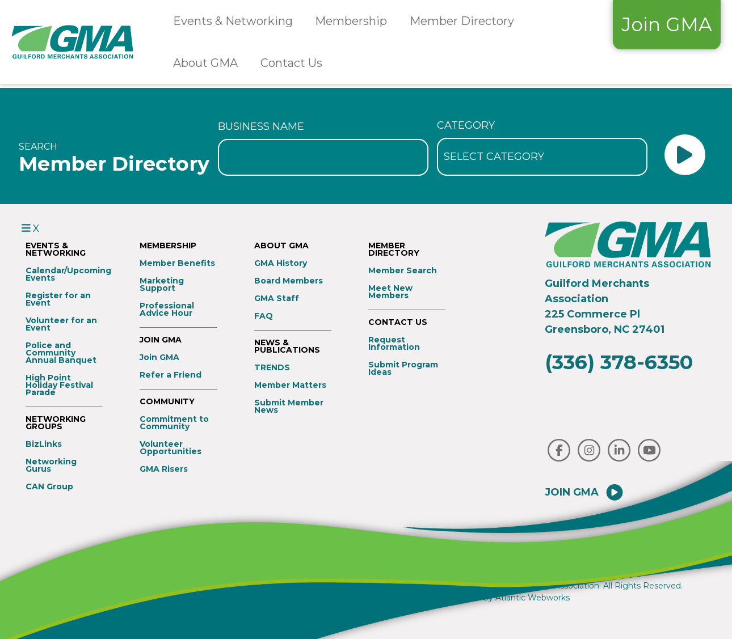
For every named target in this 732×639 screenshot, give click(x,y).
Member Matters (290, 385)
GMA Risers (164, 469)
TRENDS (272, 367)
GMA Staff (276, 298)
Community (167, 401)
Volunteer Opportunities (170, 448)
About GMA (205, 63)
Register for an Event (58, 299)
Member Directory (462, 21)
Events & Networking (233, 21)
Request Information (394, 343)
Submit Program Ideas (403, 368)
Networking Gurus (51, 465)
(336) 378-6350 (619, 362)
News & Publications (287, 346)
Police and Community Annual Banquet (61, 353)
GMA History (280, 263)
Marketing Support (162, 284)
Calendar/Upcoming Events (64, 274)
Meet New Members (390, 292)
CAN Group (49, 486)
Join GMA (666, 24)
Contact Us (291, 63)
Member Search (402, 270)
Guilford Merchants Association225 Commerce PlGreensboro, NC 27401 (604, 306)
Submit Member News (288, 406)
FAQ (263, 316)
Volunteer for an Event (61, 324)
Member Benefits (177, 263)
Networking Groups (56, 423)
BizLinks (44, 444)
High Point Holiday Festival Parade (59, 385)
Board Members (288, 281)
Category (466, 125)
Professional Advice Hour (167, 309)
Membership (351, 21)
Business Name (261, 126)
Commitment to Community (174, 423)
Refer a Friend (170, 375)
